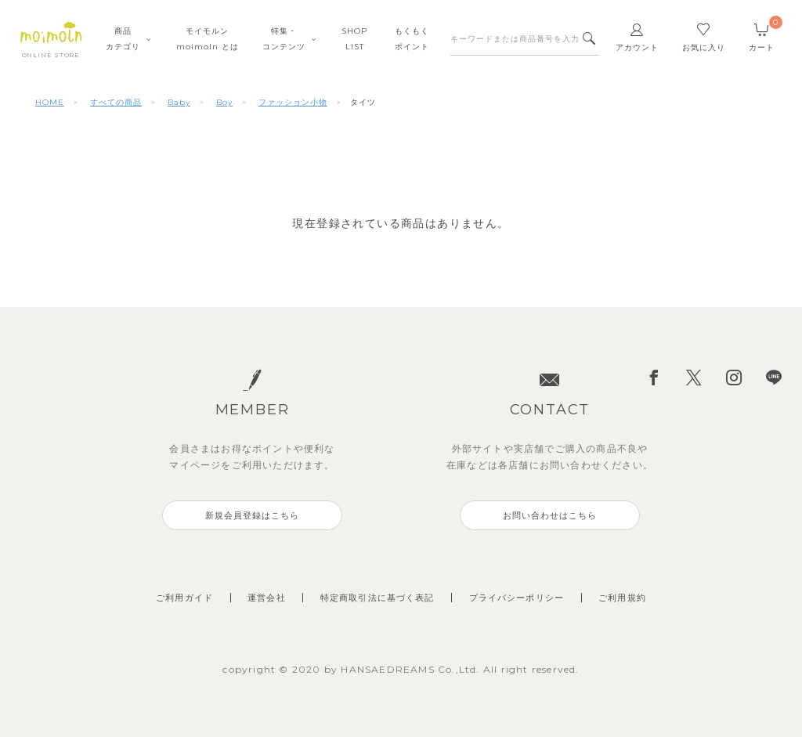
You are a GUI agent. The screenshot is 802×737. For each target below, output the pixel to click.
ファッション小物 (292, 102)
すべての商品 (116, 102)
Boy (224, 102)
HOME (49, 102)
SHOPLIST (354, 39)
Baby (179, 102)
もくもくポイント (412, 39)
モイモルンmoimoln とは (207, 39)
